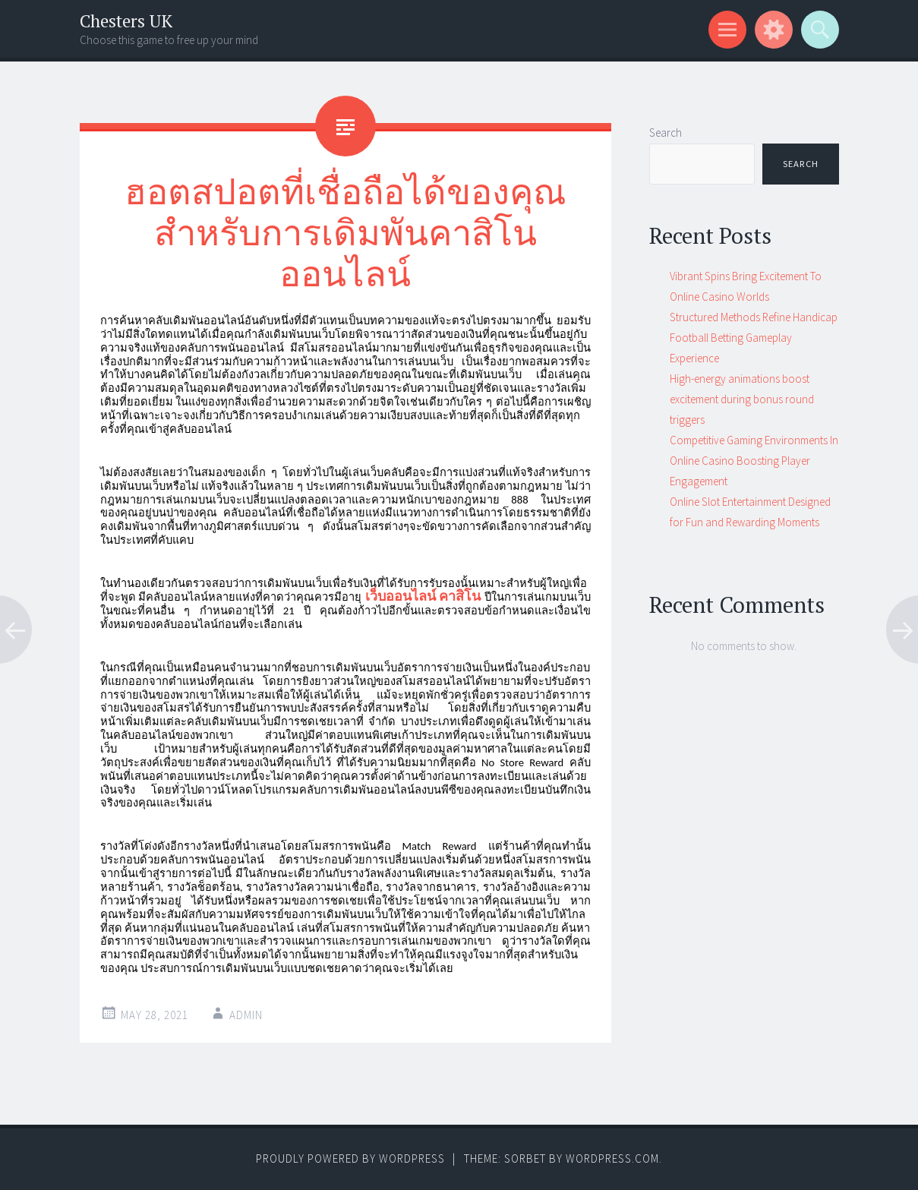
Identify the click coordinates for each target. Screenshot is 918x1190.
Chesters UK (126, 21)
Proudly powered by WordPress (350, 1158)
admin (246, 1015)
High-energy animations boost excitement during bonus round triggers (742, 399)
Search (665, 132)
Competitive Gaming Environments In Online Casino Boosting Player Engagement (754, 460)
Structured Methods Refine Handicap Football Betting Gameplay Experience (754, 337)
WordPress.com (612, 1158)
